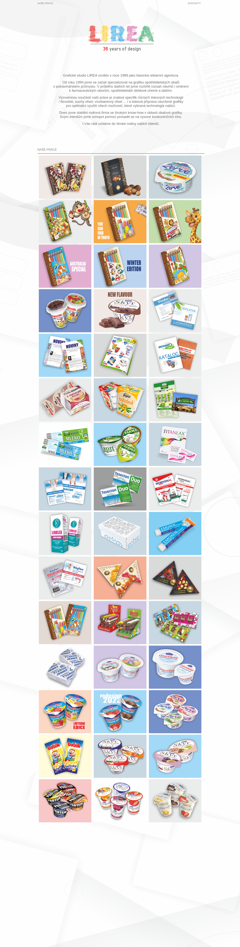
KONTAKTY (194, 3)
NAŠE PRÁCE (45, 3)
